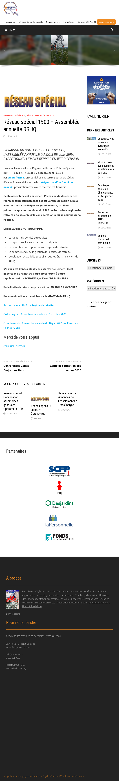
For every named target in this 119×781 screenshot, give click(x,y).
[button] (4, 49)
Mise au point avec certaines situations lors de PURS (106, 167)
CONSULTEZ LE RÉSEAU (14, 346)
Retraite (49, 115)
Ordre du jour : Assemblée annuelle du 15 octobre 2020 (34, 314)
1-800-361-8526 (13, 657)
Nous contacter (53, 21)
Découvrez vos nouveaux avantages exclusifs (106, 144)
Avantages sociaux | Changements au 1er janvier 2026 (105, 192)
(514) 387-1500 (16, 654)
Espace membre (106, 21)
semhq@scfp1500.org (16, 668)
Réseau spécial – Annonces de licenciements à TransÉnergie (68, 399)
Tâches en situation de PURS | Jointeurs (104, 218)
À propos (10, 21)
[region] (59, 52)
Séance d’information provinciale (105, 239)
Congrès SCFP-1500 (87, 21)
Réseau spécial (34, 115)
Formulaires (69, 21)
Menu (10, 29)
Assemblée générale (14, 115)
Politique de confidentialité (30, 21)
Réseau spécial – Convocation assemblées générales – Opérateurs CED (13, 401)
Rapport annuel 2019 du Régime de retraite (28, 305)
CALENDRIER (98, 116)
